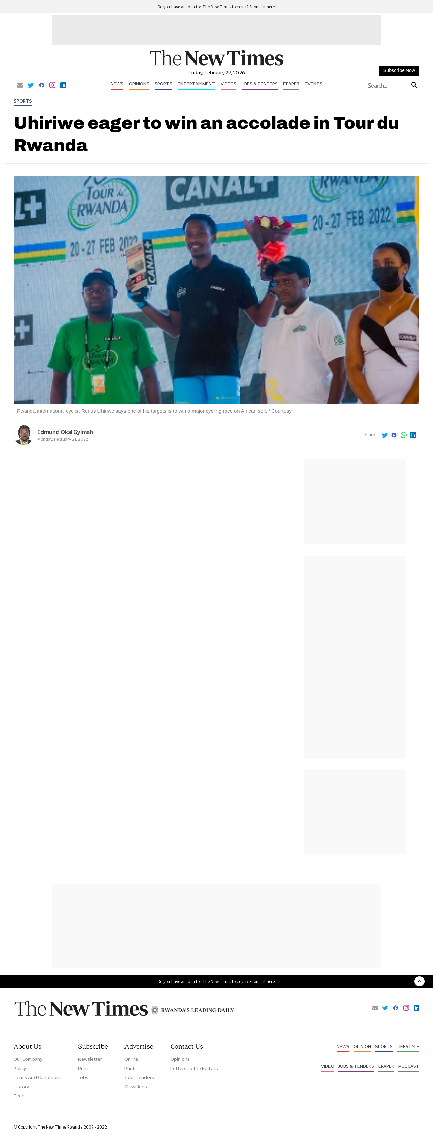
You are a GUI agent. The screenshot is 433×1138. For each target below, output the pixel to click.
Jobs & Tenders (260, 83)
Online (131, 1059)
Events (313, 83)
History (21, 1086)
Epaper (291, 83)
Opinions (139, 83)
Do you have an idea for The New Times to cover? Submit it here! (217, 7)
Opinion (362, 1046)
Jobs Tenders (139, 1077)
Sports (163, 83)
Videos (228, 83)
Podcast (408, 1066)
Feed (19, 1095)
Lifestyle (408, 1046)
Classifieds (135, 1086)
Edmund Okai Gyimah (65, 432)
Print (83, 1068)
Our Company (28, 1059)
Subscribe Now (399, 70)
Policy (20, 1068)
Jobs (83, 1077)
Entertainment (196, 83)
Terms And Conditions (38, 1077)
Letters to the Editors (194, 1068)
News (117, 83)
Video (327, 1066)
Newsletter (90, 1059)
